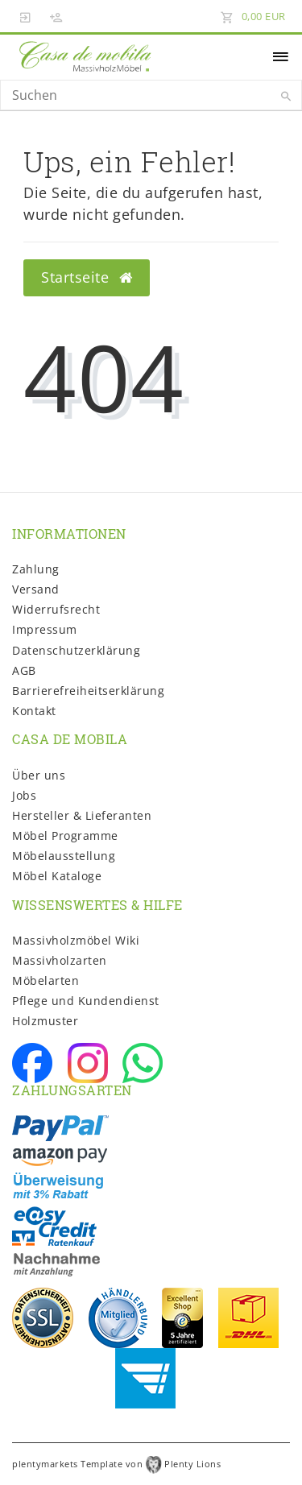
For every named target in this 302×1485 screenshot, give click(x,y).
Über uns (38, 775)
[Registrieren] (56, 16)
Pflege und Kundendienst (85, 1000)
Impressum (44, 629)
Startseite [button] (86, 277)
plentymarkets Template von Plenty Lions (116, 1464)
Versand (36, 589)
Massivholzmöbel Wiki (75, 940)
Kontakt (34, 710)
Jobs (24, 795)
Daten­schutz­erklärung (76, 650)
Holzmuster (45, 1020)
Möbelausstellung (63, 855)
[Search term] (151, 95)
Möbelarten (45, 980)
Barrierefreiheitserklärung (88, 690)
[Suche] (286, 97)
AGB (24, 670)
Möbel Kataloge (56, 875)
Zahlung (36, 569)
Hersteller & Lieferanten (81, 815)
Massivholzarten (59, 960)
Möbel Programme (65, 835)
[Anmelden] (25, 16)
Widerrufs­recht (56, 609)
